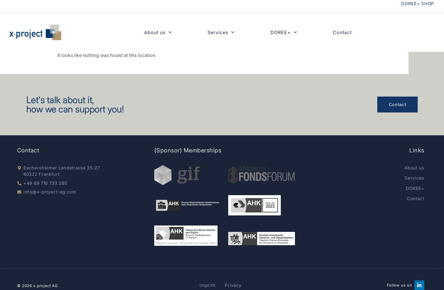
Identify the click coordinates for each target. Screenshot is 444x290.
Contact (342, 32)
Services (220, 32)
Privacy (233, 285)
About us (158, 32)
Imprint (208, 285)
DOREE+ (283, 32)
